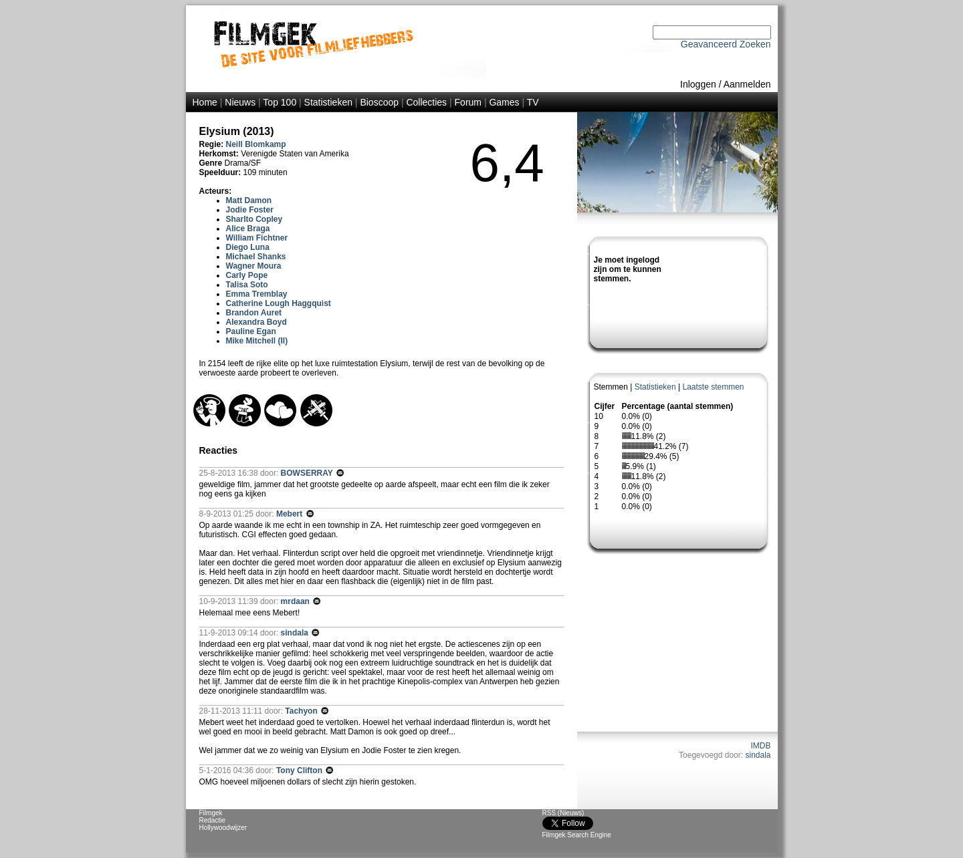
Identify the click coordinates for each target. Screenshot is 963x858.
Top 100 (279, 102)
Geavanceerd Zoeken (726, 44)
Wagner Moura (254, 266)
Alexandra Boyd (256, 322)
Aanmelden (747, 84)
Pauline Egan (251, 331)
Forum (468, 102)
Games (504, 102)
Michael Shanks (256, 256)
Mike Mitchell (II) (257, 340)
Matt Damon (249, 200)
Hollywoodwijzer (223, 827)
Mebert (290, 514)
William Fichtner (257, 238)
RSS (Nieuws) (563, 813)
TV (533, 102)
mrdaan (296, 601)
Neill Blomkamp (256, 144)
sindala (757, 755)
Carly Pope (247, 275)
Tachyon (302, 711)
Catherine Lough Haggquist (278, 303)
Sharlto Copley (254, 219)
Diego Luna (248, 247)
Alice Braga (248, 228)
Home (205, 102)
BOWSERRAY (308, 473)
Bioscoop (379, 102)
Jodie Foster (250, 209)
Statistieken (328, 102)
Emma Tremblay (257, 294)
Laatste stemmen (713, 387)
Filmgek (211, 813)
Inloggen (698, 84)
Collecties (426, 102)
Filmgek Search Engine (576, 835)
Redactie (212, 820)
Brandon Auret (254, 312)
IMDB (761, 745)
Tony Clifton (300, 770)
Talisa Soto (247, 284)
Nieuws (240, 102)
